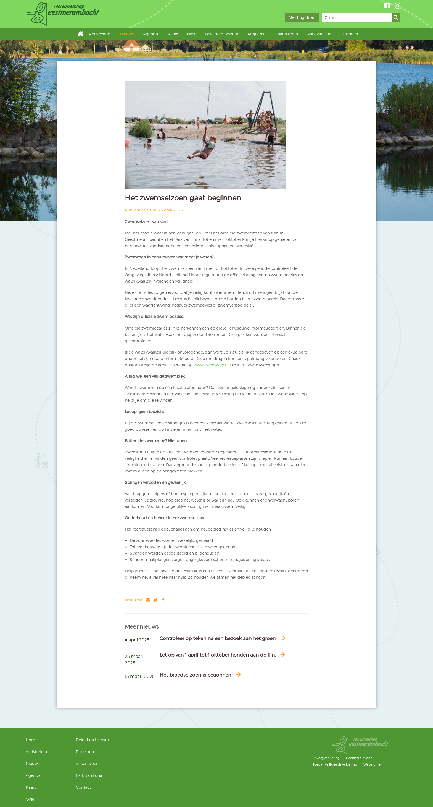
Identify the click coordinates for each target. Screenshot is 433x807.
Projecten (257, 34)
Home (82, 34)
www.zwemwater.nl (212, 364)
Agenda (150, 34)
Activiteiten (99, 34)
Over (191, 34)
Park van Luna (320, 34)
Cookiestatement (360, 758)
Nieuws (127, 34)
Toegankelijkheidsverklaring (335, 764)
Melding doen (302, 17)
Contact (350, 34)
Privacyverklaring (326, 758)
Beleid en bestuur (221, 34)
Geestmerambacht (64, 14)
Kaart (173, 34)
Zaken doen (286, 34)
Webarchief (372, 764)
